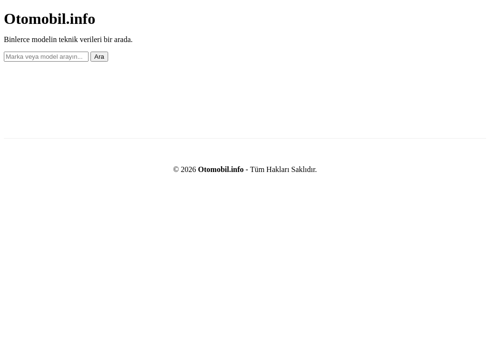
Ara (99, 56)
